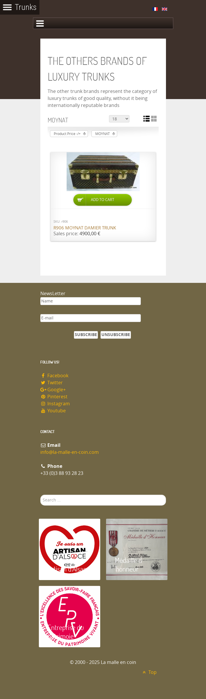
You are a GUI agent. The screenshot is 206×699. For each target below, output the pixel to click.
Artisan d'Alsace (68, 568)
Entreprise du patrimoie (66, 632)
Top (149, 672)
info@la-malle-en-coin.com (69, 452)
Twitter (51, 382)
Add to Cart (102, 200)
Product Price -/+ (67, 134)
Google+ (53, 389)
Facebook (54, 375)
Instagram (55, 403)
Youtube (53, 410)
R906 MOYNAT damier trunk (84, 228)
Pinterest (54, 396)
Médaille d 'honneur (128, 564)
